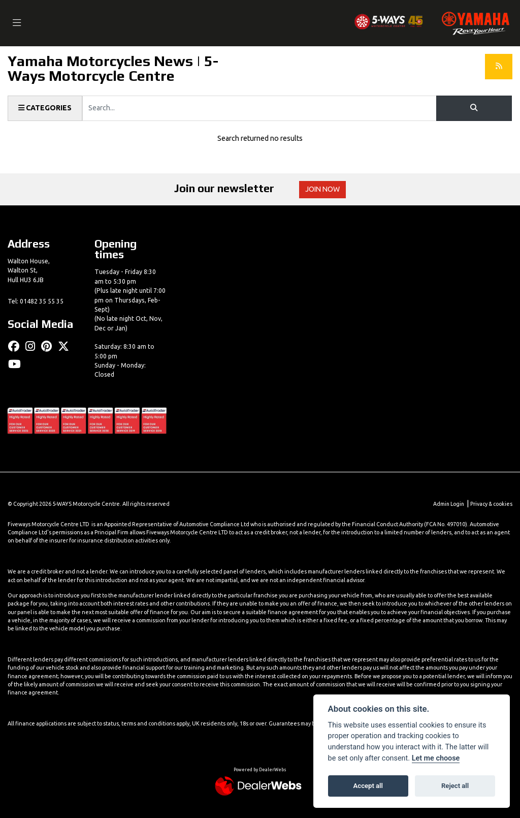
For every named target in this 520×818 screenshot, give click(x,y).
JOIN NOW (323, 190)
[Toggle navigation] (17, 23)
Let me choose (436, 758)
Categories (45, 108)
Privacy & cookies (491, 504)
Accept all (368, 786)
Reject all (455, 786)
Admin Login (447, 504)
